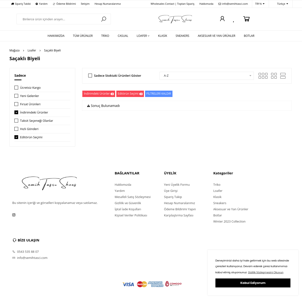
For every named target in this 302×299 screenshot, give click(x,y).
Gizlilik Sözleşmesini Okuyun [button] (265, 272)
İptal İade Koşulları (128, 209)
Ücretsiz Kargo (30, 87)
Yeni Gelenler (29, 96)
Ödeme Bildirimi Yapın (180, 209)
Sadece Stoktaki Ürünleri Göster (117, 75)
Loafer (32, 50)
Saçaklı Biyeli (52, 50)
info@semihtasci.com (233, 3)
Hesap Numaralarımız (108, 3)
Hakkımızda (206, 3)
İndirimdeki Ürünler (34, 112)
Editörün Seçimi (31, 137)
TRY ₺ (260, 4)
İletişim (85, 3)
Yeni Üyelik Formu (177, 184)
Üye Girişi (170, 191)
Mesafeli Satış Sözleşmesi (133, 197)
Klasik (217, 197)
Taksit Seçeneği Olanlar (36, 120)
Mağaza (14, 50)
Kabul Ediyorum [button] (252, 283)
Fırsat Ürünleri (30, 104)
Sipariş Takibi (21, 3)
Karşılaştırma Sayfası (178, 215)
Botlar (217, 215)
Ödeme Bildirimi (64, 3)
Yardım (41, 3)
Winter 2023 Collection (229, 221)
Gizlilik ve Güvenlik (128, 203)
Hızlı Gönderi (29, 129)
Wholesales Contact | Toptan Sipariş (172, 3)
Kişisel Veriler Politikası (131, 215)
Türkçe (280, 4)
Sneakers (219, 203)
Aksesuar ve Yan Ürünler (230, 209)
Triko (216, 184)
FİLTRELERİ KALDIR (159, 94)
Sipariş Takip (173, 197)
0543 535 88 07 (25, 251)
